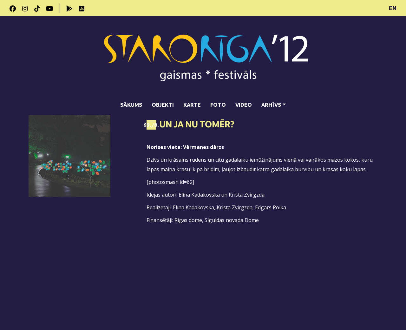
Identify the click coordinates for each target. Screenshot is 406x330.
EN (392, 8)
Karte (192, 104)
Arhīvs (271, 104)
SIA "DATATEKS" (360, 306)
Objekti (163, 104)
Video (243, 104)
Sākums (131, 104)
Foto (218, 104)
